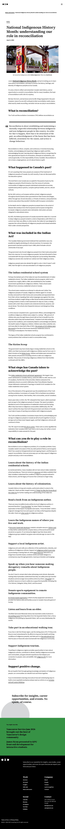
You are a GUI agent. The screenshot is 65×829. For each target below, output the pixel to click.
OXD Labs (25, 787)
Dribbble (25, 809)
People (46, 782)
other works (25, 513)
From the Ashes (26, 506)
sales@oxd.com (48, 808)
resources (37, 472)
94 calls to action (29, 427)
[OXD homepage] (5, 760)
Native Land (52, 528)
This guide (48, 579)
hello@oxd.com (48, 805)
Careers (46, 785)
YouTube (25, 807)
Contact (46, 789)
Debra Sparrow (35, 75)
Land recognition (49, 787)
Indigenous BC (41, 657)
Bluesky (25, 802)
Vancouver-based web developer (19, 528)
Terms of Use (5, 820)
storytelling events (14, 616)
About (46, 780)
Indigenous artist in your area (46, 550)
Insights (25, 785)
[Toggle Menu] (61, 4)
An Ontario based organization (17, 598)
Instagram (26, 804)
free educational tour (47, 636)
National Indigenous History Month (24, 81)
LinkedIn (25, 799)
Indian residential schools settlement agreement (26, 375)
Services (25, 780)
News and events (9, 12)
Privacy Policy (14, 820)
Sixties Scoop (26, 353)
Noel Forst (49, 75)
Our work (25, 782)
